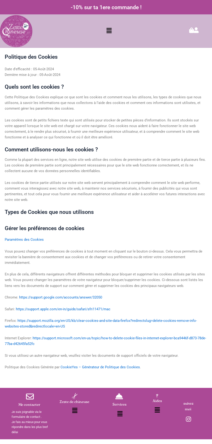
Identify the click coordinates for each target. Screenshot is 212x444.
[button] (109, 31)
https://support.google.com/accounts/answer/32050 (60, 297)
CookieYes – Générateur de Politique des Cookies (100, 367)
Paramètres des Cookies (24, 239)
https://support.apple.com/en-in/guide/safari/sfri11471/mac (63, 309)
